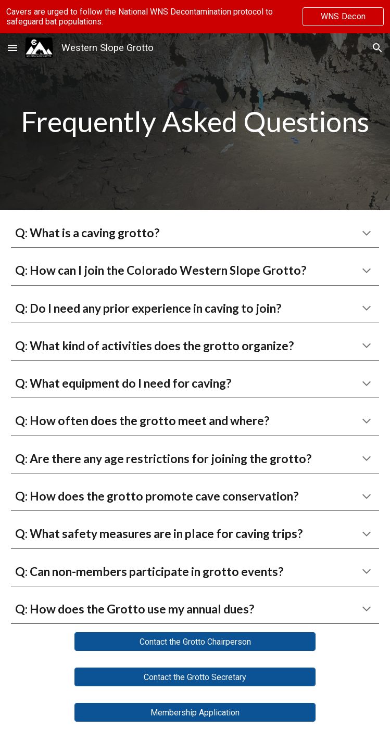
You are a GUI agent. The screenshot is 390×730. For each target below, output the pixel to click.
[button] (12, 47)
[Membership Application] (194, 712)
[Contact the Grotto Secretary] (194, 677)
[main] (195, 121)
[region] (195, 16)
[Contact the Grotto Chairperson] (194, 642)
